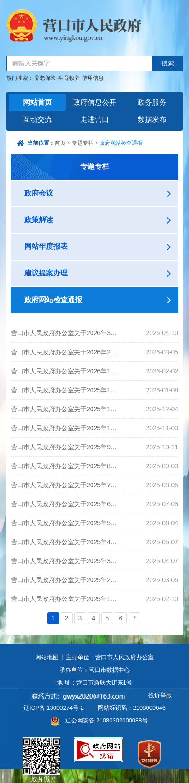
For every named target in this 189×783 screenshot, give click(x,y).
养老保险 (45, 78)
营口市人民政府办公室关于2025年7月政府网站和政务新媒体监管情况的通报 (65, 485)
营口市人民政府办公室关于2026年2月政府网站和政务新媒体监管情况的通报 (65, 352)
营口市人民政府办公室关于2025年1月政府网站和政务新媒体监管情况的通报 (65, 598)
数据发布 (152, 119)
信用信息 (93, 78)
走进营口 (94, 119)
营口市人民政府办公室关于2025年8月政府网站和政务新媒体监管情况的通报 (65, 466)
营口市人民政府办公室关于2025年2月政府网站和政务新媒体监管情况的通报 (65, 579)
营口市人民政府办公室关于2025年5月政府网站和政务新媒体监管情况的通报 (65, 523)
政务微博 (41, 747)
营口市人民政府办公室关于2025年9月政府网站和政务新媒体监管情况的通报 (65, 447)
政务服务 (152, 102)
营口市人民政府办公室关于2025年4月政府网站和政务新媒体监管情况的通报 (65, 541)
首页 (60, 143)
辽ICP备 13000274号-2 (53, 707)
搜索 (167, 63)
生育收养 (69, 78)
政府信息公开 (94, 102)
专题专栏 (82, 143)
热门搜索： (19, 78)
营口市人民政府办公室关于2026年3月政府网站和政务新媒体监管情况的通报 (65, 332)
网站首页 (37, 102)
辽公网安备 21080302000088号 (106, 720)
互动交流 (37, 119)
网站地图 (47, 657)
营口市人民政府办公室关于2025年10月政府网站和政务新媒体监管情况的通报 (65, 428)
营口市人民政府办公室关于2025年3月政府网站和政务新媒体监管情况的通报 (65, 560)
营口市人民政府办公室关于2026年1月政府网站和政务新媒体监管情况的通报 (65, 371)
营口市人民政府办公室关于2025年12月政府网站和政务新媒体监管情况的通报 (65, 390)
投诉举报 (160, 695)
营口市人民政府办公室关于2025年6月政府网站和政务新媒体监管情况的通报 (65, 504)
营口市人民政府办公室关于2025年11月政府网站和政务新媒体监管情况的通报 (65, 409)
